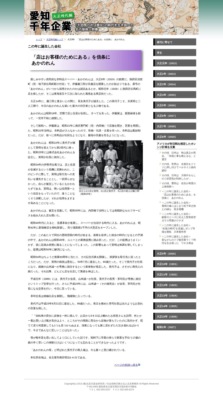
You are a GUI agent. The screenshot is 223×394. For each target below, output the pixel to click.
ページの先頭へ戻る (127, 364)
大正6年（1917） (167, 115)
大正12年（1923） (168, 285)
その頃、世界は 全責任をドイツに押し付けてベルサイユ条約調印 (179, 167)
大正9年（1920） (167, 253)
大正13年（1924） (168, 295)
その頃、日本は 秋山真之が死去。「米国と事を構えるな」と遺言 (179, 156)
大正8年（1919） (167, 136)
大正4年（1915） (167, 94)
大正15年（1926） (168, 316)
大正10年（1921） (168, 264)
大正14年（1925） (168, 306)
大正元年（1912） (167, 63)
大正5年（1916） (167, 105)
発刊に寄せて (164, 42)
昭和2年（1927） (167, 327)
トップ (39, 39)
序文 (159, 52)
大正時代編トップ (54, 39)
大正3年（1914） (167, 84)
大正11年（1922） (168, 274)
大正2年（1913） (167, 73)
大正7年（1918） (167, 126)
